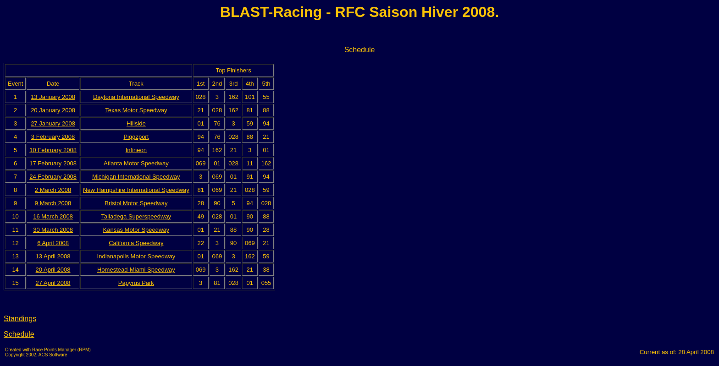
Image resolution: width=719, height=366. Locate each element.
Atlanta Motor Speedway (136, 163)
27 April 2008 (53, 282)
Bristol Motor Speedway (136, 203)
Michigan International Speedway (136, 176)
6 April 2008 (53, 243)
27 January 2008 (53, 123)
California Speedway (136, 243)
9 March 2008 (53, 203)
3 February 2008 (53, 136)
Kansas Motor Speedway (136, 229)
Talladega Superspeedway (136, 216)
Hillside (136, 123)
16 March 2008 (53, 216)
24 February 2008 (53, 176)
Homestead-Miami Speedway (136, 269)
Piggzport (136, 136)
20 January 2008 (53, 110)
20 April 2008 (53, 269)
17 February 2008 (53, 163)
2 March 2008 (53, 189)
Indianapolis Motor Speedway (136, 256)
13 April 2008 (53, 256)
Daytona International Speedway (136, 96)
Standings (20, 318)
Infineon (136, 150)
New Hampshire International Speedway (136, 189)
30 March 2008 (53, 229)
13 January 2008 (53, 96)
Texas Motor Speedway (136, 110)
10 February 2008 (53, 150)
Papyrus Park (136, 282)
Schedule (19, 334)
